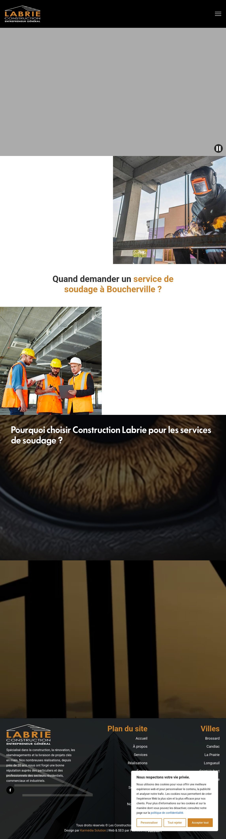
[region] (174, 801)
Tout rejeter (175, 822)
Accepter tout (200, 822)
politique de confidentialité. (167, 812)
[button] (218, 14)
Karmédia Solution (93, 830)
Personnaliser (149, 822)
